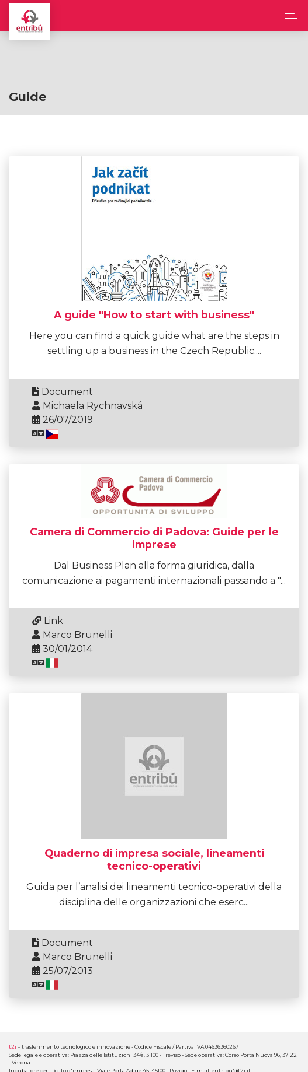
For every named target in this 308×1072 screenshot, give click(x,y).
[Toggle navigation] (288, 14)
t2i (12, 1046)
